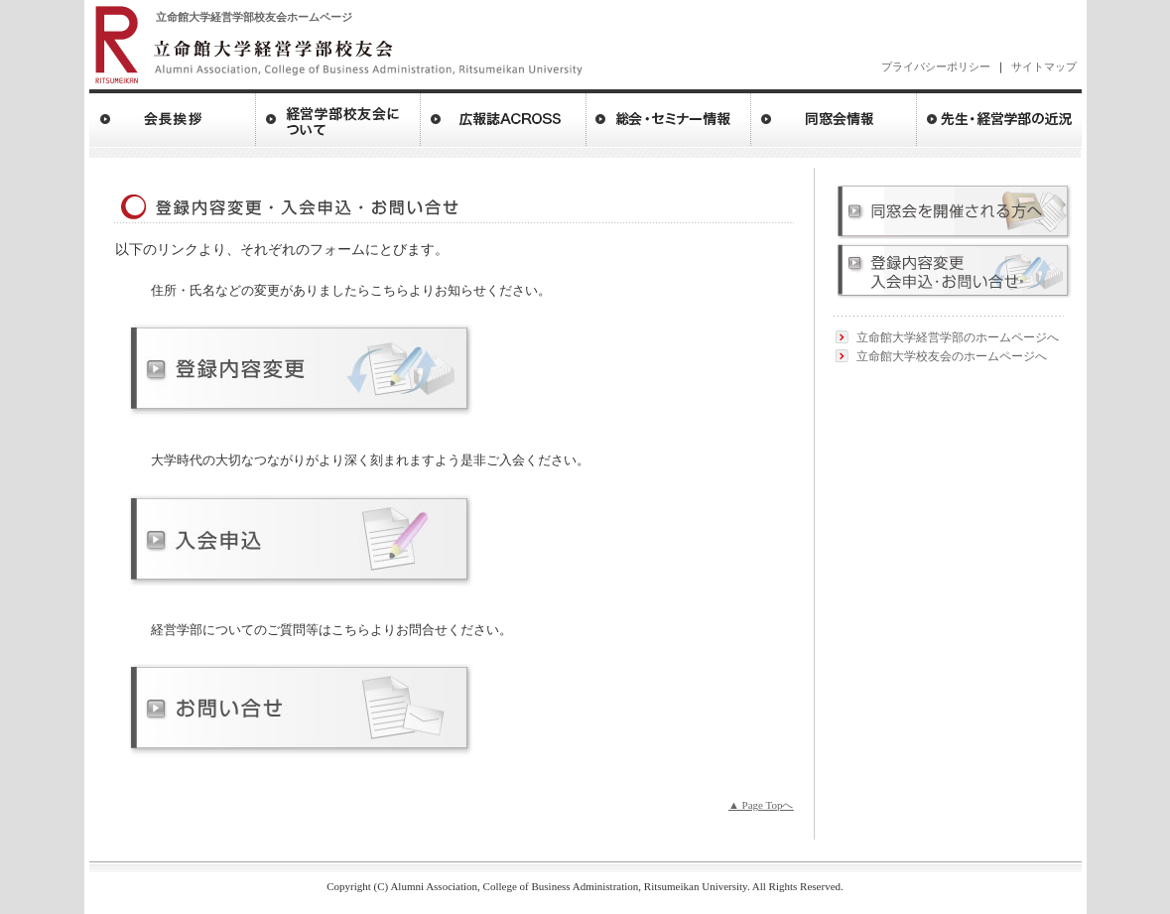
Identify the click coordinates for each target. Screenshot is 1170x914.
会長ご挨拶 (172, 118)
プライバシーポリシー (935, 66)
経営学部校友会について (338, 118)
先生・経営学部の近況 (999, 118)
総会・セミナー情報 (668, 118)
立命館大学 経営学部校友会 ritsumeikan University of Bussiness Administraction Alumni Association (337, 43)
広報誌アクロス (503, 118)
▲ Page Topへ (761, 805)
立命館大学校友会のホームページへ (951, 356)
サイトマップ (1044, 66)
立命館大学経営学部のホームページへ (957, 337)
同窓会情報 (834, 118)
